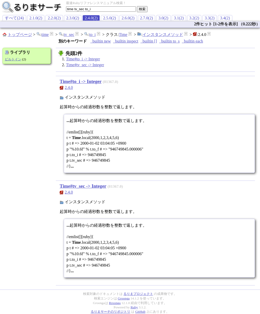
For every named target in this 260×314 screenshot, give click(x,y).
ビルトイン (13, 59)
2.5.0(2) (109, 18)
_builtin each (192, 41)
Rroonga (115, 303)
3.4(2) (225, 18)
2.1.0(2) (35, 18)
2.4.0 (69, 87)
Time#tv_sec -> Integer (85, 65)
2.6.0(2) (128, 18)
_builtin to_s (169, 41)
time (44, 34)
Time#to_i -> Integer (83, 59)
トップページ (20, 34)
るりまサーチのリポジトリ (110, 311)
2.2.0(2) (54, 18)
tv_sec (69, 34)
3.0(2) (163, 18)
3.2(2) (194, 18)
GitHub (140, 311)
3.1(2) (179, 18)
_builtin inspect (125, 41)
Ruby (134, 307)
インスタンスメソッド (162, 34)
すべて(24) (14, 18)
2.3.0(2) (72, 18)
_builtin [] (149, 41)
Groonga (124, 298)
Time (123, 34)
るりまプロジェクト (138, 294)
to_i (92, 34)
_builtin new (100, 41)
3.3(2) (210, 18)
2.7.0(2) (146, 18)
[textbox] (101, 9)
